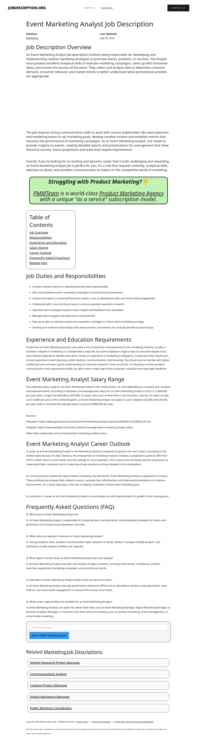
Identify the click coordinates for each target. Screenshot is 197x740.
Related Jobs (38, 263)
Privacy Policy (82, 721)
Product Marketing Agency (131, 193)
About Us (89, 8)
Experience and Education (48, 243)
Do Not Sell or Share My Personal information (134, 721)
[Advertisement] (98, 101)
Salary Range (38, 248)
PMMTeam (46, 193)
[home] (27, 8)
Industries (107, 8)
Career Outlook (40, 253)
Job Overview (38, 232)
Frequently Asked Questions (49, 258)
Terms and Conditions (101, 721)
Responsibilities (40, 237)
